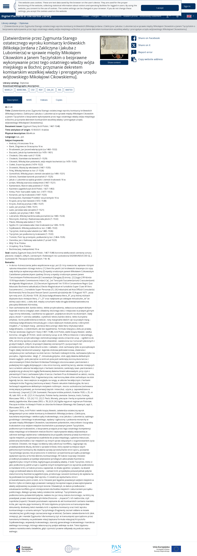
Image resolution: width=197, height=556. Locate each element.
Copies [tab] (59, 100)
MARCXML (22, 89)
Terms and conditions (111, 16)
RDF (41, 89)
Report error (142, 52)
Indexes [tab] (44, 100)
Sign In (187, 6)
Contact (85, 16)
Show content (114, 62)
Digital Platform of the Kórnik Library (26, 16)
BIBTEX (68, 89)
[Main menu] (6, 6)
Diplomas (23, 23)
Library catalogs (9, 23)
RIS (59, 89)
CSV (33, 89)
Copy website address (147, 59)
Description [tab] (12, 100)
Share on (145, 38)
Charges (95, 16)
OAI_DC (50, 89)
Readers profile (130, 16)
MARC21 (9, 89)
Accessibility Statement (150, 16)
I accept (159, 8)
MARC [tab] (29, 100)
